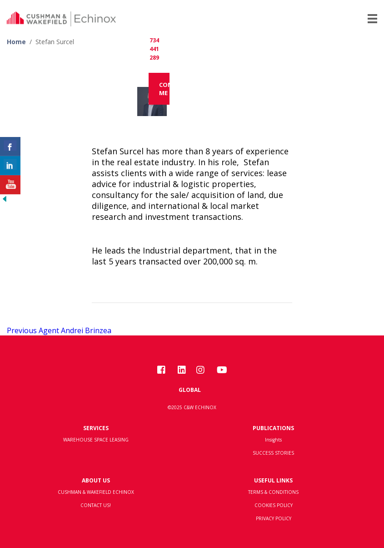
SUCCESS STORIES (273, 453)
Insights (273, 439)
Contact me (164, 89)
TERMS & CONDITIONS (273, 492)
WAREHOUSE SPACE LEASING (96, 439)
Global (190, 390)
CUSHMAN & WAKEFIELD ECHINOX (96, 492)
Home (16, 41)
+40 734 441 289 (154, 40)
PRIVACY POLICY (273, 518)
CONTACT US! (95, 505)
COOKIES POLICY (273, 505)
